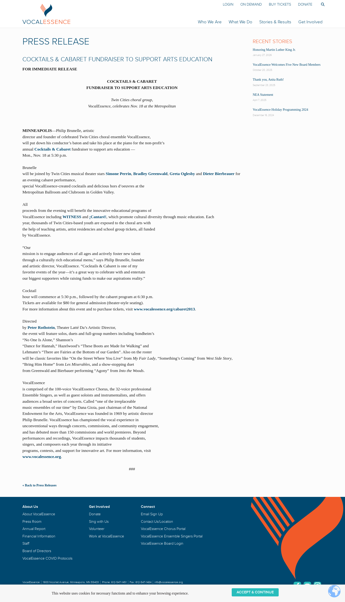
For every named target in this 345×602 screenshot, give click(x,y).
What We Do (240, 22)
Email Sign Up (152, 514)
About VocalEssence (38, 514)
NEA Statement (263, 94)
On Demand (251, 4)
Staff (25, 543)
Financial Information (38, 536)
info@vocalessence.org (168, 582)
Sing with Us (99, 521)
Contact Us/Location (157, 521)
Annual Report (33, 528)
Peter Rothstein (41, 327)
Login (228, 4)
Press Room (32, 521)
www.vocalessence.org (41, 456)
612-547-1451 (119, 582)
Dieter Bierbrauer (219, 173)
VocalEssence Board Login (162, 543)
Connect (148, 506)
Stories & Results (275, 22)
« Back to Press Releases (39, 485)
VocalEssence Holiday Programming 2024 (280, 109)
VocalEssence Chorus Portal (163, 528)
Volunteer (96, 528)
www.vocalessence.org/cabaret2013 (164, 309)
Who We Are (210, 22)
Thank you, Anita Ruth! (268, 79)
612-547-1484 (143, 582)
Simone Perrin (118, 173)
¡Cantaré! (97, 216)
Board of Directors (36, 551)
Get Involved (310, 22)
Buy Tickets (280, 4)
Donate (305, 4)
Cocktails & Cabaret (52, 149)
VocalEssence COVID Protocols (47, 558)
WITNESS (72, 216)
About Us (30, 506)
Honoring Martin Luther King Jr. (274, 50)
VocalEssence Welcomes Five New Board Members (286, 64)
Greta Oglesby (182, 173)
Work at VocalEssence (106, 536)
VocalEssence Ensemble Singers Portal (172, 536)
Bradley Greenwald (150, 173)
